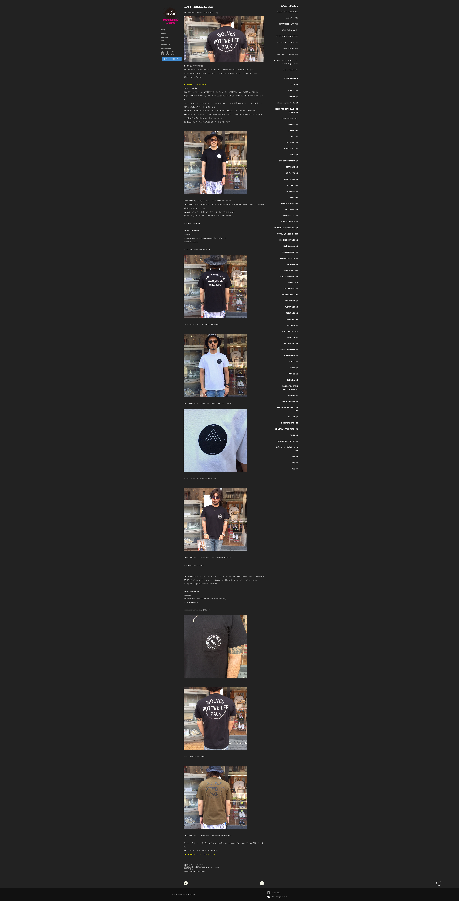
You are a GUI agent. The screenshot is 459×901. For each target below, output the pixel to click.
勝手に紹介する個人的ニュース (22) (287, 448)
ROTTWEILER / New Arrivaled (287, 54)
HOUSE (172, 15)
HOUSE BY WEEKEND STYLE (287, 12)
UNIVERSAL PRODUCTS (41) (286, 429)
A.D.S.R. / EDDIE (292, 18)
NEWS (163, 30)
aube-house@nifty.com (190, 870)
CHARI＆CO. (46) (291, 149)
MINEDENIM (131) (291, 270)
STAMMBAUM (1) (291, 356)
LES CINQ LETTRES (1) (288, 240)
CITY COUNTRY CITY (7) (288, 161)
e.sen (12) (294, 197)
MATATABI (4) (292, 264)
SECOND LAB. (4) (291, 343)
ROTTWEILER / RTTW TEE (288, 24)
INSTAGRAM (165, 45)
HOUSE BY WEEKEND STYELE (287, 36)
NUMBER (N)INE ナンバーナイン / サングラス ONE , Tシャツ (262, 883)
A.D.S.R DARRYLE (198, 565)
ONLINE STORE (166, 48)
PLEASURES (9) (291, 307)
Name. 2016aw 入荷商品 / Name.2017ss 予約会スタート (186, 883)
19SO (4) (294, 85)
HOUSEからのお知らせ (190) (287, 234)
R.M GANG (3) (292, 325)
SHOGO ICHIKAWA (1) (289, 349)
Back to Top (439, 883)
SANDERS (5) (292, 337)
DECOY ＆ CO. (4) (291, 179)
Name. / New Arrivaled (290, 70)
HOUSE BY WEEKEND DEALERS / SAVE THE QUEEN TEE (286, 62)
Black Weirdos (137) (290, 118)
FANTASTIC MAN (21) (289, 203)
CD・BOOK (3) (292, 143)
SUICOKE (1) (292, 374)
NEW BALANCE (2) (290, 289)
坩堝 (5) (295, 457)
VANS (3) (294, 435)
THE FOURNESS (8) (290, 401)
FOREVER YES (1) (290, 216)
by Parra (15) (292, 130)
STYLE (163, 41)
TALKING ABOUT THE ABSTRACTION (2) (290, 387)
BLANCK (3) (293, 124)
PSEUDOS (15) (292, 319)
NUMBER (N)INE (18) (289, 295)
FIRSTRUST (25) (291, 209)
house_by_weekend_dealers (197, 871)
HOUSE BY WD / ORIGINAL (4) (286, 228)
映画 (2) (295, 463)
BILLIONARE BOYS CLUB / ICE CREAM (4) (286, 110)
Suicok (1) (294, 368)
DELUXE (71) (292, 185)
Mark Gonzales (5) (290, 246)
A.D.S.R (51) (293, 91)
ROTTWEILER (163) (290, 331)
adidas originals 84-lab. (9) (287, 103)
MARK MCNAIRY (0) (290, 252)
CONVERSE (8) (292, 167)
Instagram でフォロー (172, 59)
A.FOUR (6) (293, 97)
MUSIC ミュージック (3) (289, 276)
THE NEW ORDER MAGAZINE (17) (287, 409)
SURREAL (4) (292, 380)
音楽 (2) (295, 469)
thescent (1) (293, 417)
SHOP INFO (164, 37)
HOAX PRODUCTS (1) (289, 222)
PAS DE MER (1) (291, 301)
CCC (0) (294, 136)
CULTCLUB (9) (292, 173)
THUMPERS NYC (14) (289, 423)
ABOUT (163, 34)
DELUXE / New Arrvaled (290, 30)
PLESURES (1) (292, 313)
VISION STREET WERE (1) (287, 441)
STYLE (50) (293, 362)
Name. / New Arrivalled (290, 48)
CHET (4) (294, 155)
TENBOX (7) (293, 395)
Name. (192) (293, 283)
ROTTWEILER (208, 13)
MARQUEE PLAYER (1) (289, 258)
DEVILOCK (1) (292, 191)
